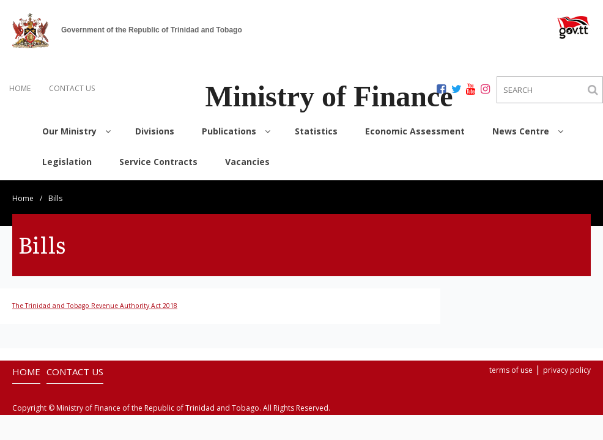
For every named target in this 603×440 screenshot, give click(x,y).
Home (23, 198)
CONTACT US (72, 88)
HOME (20, 88)
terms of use (511, 370)
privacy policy (567, 370)
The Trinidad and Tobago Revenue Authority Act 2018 (94, 305)
